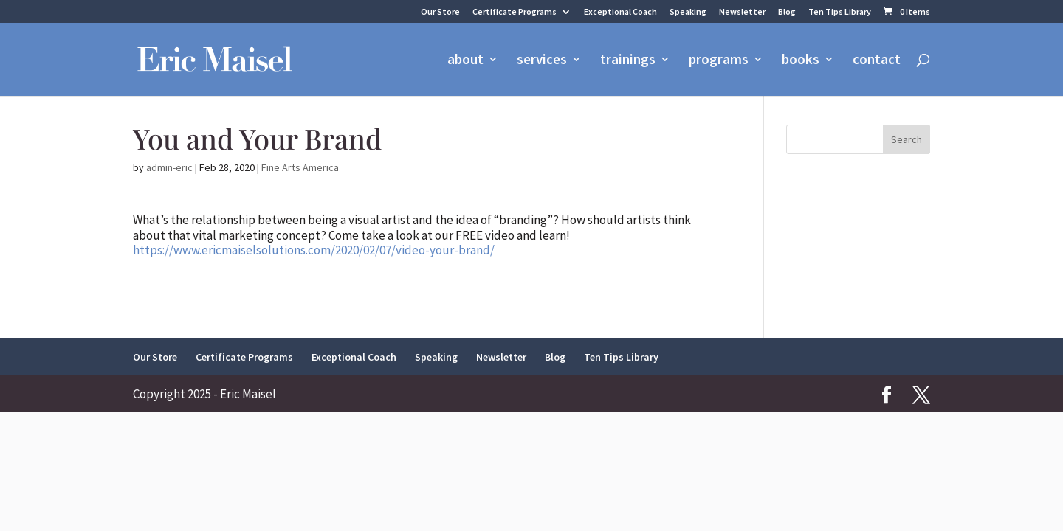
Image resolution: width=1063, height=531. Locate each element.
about (465, 61)
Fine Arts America (300, 167)
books (800, 61)
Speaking (688, 12)
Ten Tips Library (839, 12)
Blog (787, 12)
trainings (628, 61)
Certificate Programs (514, 12)
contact (877, 61)
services (542, 61)
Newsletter (742, 12)
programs (719, 61)
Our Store (440, 12)
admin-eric (169, 167)
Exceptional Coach (620, 12)
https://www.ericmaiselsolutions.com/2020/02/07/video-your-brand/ (314, 250)
